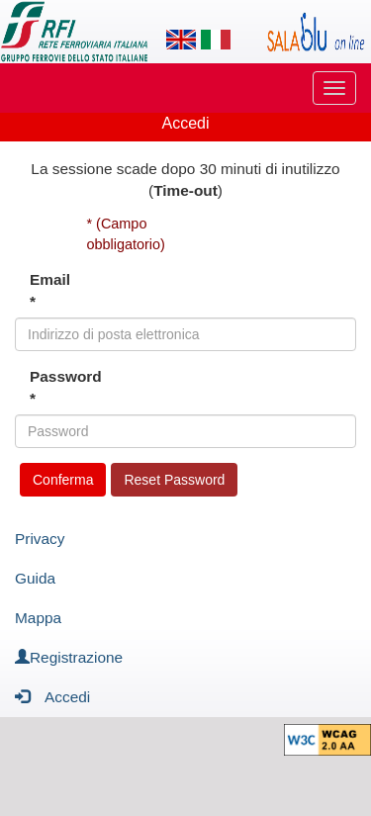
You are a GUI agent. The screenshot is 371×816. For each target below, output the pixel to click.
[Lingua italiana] (216, 39)
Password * (51, 387)
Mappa (38, 617)
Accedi (52, 695)
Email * (50, 290)
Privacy (39, 538)
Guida (35, 578)
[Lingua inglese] (181, 39)
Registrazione (69, 657)
